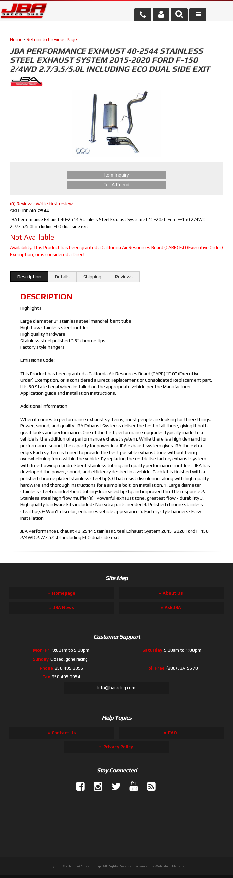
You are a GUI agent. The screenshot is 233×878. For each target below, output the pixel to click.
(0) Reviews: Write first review (41, 203)
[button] (179, 14)
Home (16, 39)
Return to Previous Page (52, 39)
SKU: (16, 210)
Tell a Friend (116, 184)
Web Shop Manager (170, 866)
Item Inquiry (116, 175)
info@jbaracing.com (116, 687)
